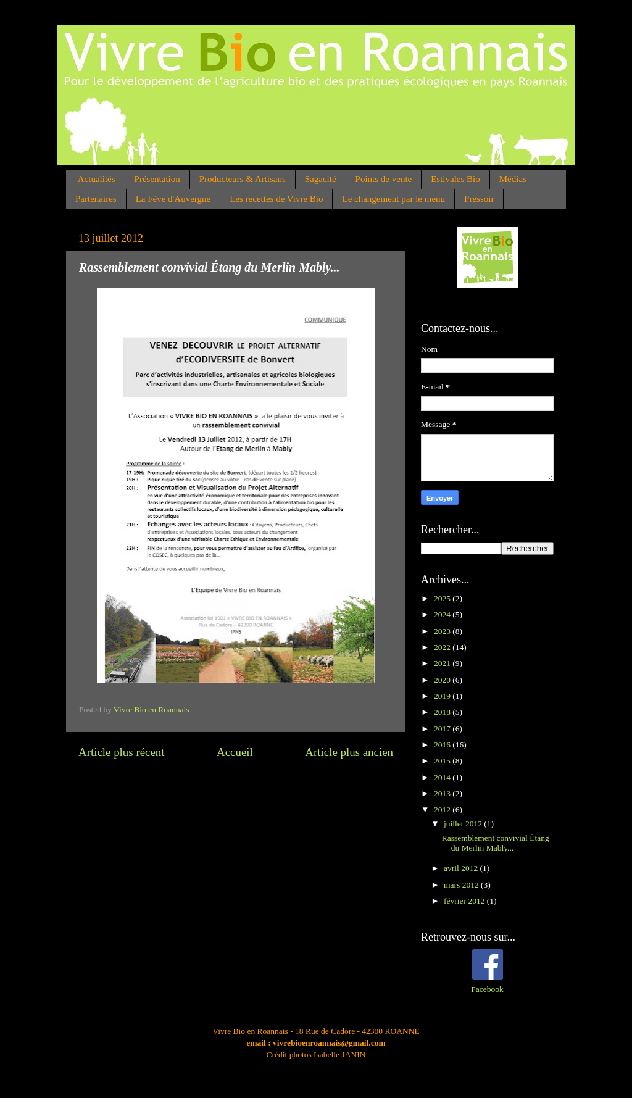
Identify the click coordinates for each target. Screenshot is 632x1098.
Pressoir (479, 199)
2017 (443, 728)
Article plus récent (121, 752)
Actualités (96, 179)
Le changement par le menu (393, 199)
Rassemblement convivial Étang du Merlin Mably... (495, 842)
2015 (443, 760)
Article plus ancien (349, 752)
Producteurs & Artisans (242, 179)
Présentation (157, 179)
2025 (443, 598)
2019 (443, 696)
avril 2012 (462, 868)
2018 (443, 712)
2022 (443, 647)
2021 (443, 663)
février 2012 (465, 900)
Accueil (235, 752)
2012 (443, 809)
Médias (512, 179)
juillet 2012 (464, 823)
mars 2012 (462, 884)
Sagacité (320, 179)
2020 (443, 679)
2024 (443, 614)
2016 (443, 744)
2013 (443, 793)
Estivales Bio (455, 179)
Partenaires (96, 199)
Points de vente (384, 179)
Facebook (487, 989)
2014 (443, 777)
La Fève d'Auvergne (173, 199)
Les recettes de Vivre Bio (276, 199)
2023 (443, 631)
